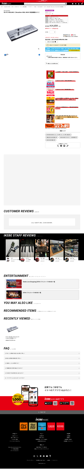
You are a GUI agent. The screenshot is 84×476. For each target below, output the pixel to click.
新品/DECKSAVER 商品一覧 (52, 141)
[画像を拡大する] (39, 53)
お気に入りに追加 (50, 45)
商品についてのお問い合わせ (53, 67)
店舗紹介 (68, 445)
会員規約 (48, 467)
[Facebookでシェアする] (61, 150)
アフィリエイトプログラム (15, 448)
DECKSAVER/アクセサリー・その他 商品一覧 (69, 141)
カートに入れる (52, 39)
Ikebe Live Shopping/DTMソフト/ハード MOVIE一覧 (39, 289)
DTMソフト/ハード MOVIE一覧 (32, 300)
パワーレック (49, 60)
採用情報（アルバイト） (68, 448)
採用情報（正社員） (68, 446)
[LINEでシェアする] (64, 150)
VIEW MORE (42, 269)
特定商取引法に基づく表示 (40, 467)
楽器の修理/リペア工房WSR (41, 454)
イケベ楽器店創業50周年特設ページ (42, 4)
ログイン (75, 1)
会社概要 (68, 443)
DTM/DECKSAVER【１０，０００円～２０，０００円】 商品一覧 (58, 138)
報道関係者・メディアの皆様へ (41, 446)
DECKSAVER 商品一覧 (51, 144)
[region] (42, 339)
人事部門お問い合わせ (41, 448)
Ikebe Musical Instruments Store (14, 454)
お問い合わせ (41, 445)
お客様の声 (41, 443)
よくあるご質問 (15, 446)
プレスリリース (54, 467)
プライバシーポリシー (30, 467)
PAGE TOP (42, 419)
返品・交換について (14, 445)
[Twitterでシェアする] (58, 150)
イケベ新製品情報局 (14, 456)
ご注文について (15, 443)
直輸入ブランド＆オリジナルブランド (41, 456)
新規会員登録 (80, 1)
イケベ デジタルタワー (14, 458)
